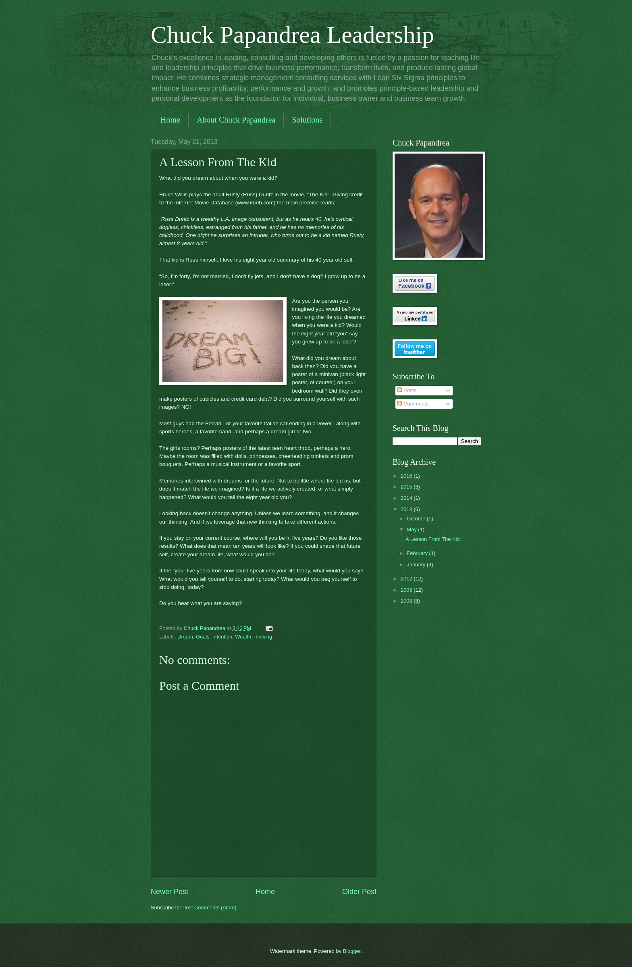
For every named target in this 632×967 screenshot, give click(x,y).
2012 (407, 579)
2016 (407, 476)
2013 (407, 509)
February (418, 553)
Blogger (352, 951)
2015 (407, 487)
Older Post (359, 892)
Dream (185, 637)
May (412, 529)
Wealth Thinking (253, 637)
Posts (406, 390)
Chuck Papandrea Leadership (292, 34)
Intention (222, 637)
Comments (412, 404)
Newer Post (169, 892)
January (416, 564)
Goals (203, 637)
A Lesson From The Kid (432, 539)
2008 (407, 601)
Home (170, 119)
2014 (407, 498)
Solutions (307, 119)
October (416, 519)
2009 (407, 590)
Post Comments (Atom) (210, 908)
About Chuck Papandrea (236, 119)
